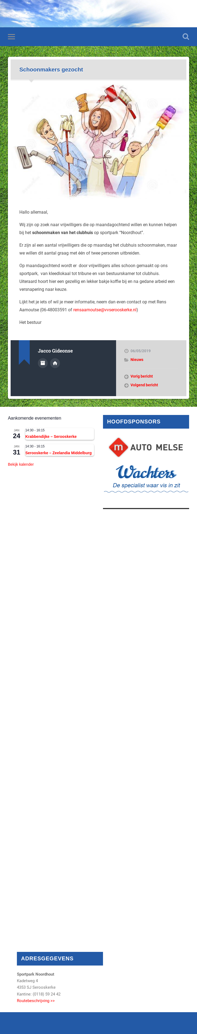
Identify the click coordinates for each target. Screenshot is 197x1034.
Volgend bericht (144, 385)
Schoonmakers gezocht (51, 69)
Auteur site (55, 363)
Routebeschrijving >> (36, 1000)
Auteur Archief (43, 363)
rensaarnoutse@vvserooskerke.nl (105, 309)
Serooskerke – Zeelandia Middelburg (58, 453)
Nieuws (137, 359)
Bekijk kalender (21, 464)
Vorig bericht (142, 376)
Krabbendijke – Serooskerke (51, 436)
